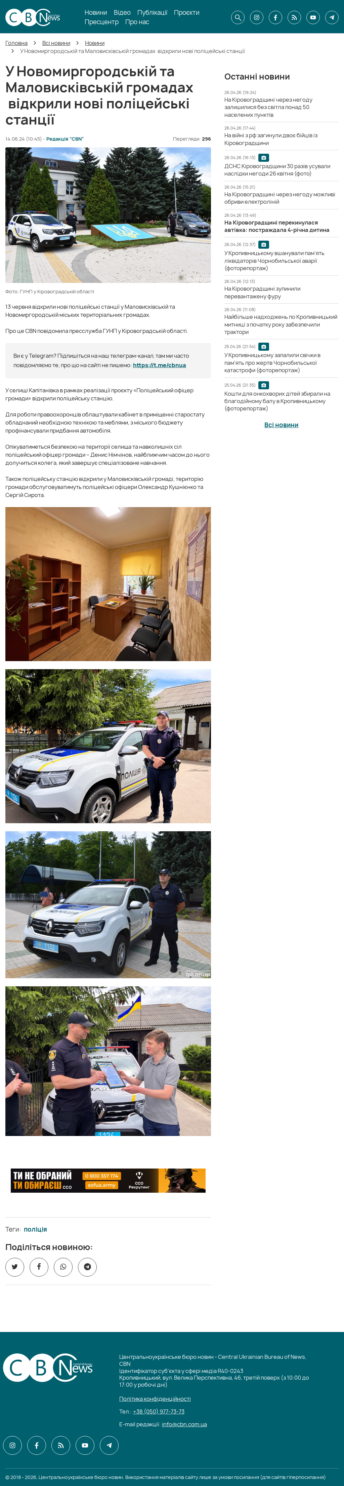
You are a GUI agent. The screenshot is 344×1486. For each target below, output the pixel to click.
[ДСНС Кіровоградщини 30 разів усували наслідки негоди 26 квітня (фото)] (277, 169)
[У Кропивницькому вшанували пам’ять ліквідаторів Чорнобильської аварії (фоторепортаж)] (274, 260)
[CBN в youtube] (313, 17)
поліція (35, 1230)
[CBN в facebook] (275, 17)
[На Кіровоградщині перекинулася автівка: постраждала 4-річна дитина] (277, 226)
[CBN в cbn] (294, 17)
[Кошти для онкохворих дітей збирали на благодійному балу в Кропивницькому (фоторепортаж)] (277, 401)
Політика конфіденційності (155, 1398)
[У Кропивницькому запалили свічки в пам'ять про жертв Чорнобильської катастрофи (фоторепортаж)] (272, 362)
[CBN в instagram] (256, 17)
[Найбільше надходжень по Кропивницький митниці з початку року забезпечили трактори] (280, 324)
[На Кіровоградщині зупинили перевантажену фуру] (262, 292)
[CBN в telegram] (332, 17)
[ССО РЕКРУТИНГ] (108, 1181)
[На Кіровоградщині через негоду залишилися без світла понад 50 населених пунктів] (268, 107)
